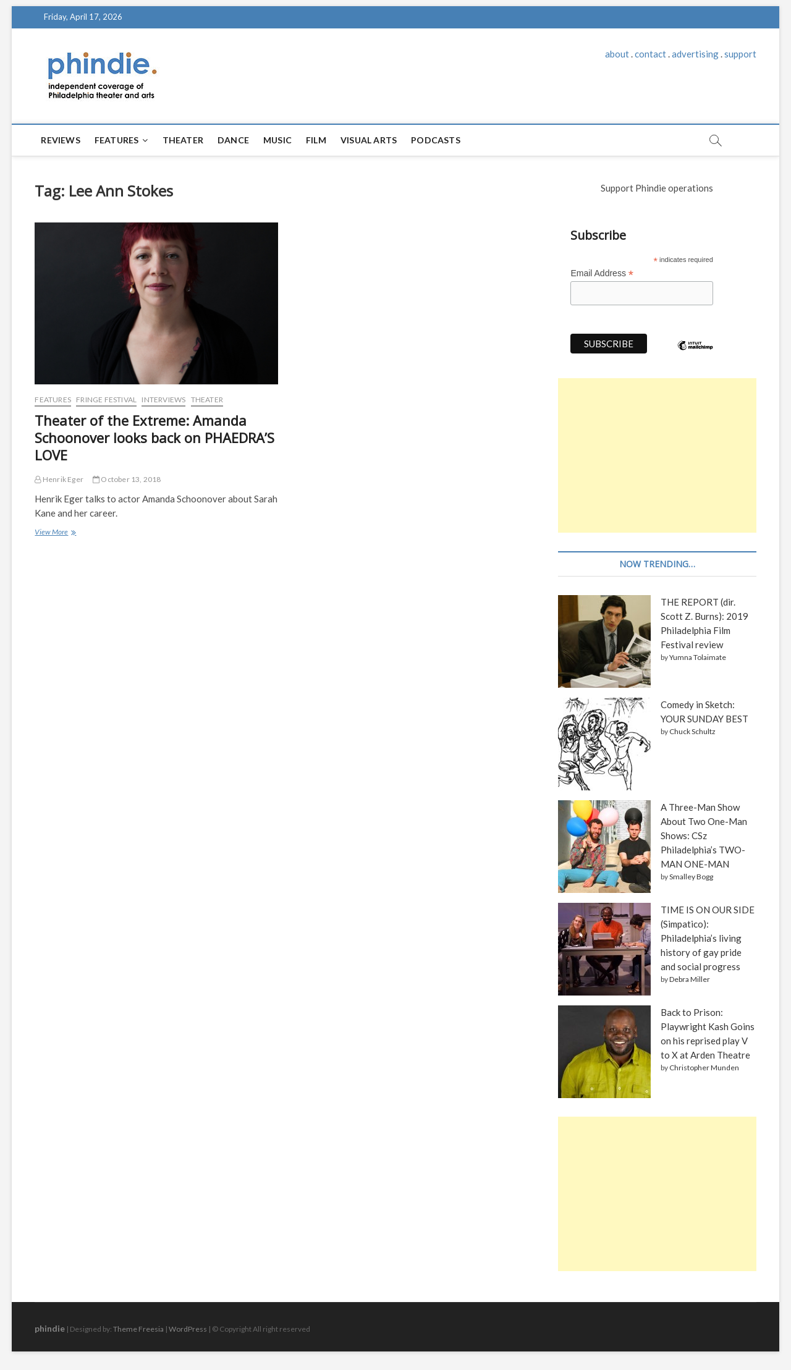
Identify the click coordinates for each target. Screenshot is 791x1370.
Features (117, 140)
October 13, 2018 (127, 479)
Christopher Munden (704, 1067)
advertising (695, 53)
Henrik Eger (59, 479)
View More (54, 532)
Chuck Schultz (692, 731)
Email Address (601, 273)
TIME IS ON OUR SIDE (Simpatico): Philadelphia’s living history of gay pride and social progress (708, 938)
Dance (233, 140)
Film (316, 140)
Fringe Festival (106, 399)
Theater (183, 140)
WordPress (188, 1329)
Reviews (60, 140)
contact (650, 53)
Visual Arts (369, 140)
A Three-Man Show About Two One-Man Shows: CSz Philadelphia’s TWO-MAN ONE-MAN (704, 835)
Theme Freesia (138, 1329)
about (617, 53)
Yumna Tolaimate (697, 657)
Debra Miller (689, 979)
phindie (50, 1328)
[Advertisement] (657, 455)
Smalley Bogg (691, 876)
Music (277, 140)
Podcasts (435, 140)
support (740, 53)
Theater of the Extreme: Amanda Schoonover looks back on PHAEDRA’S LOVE (154, 437)
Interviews (163, 399)
